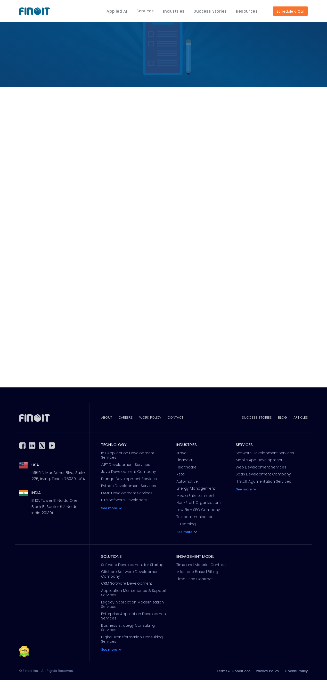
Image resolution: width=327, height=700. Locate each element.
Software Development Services (265, 473)
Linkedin (32, 465)
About (106, 438)
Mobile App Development (259, 480)
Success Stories (210, 11)
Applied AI (117, 11)
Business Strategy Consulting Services (128, 647)
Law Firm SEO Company (198, 530)
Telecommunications (196, 537)
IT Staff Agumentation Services (263, 501)
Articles (300, 438)
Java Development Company (128, 492)
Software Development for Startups (133, 585)
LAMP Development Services (126, 513)
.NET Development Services (125, 485)
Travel (181, 473)
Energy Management (195, 508)
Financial (184, 480)
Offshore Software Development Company (130, 594)
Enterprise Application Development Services (134, 636)
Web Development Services (261, 487)
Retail (181, 494)
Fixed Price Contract (194, 599)
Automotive (187, 501)
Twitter (42, 465)
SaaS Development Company (263, 494)
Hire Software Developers (124, 520)
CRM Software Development (126, 603)
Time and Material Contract (201, 585)
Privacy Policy (267, 691)
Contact (181, 438)
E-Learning (186, 544)
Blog (280, 438)
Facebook (22, 465)
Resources (247, 11)
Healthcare (186, 487)
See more (109, 528)
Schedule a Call (290, 11)
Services (145, 11)
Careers (127, 438)
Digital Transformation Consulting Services (132, 659)
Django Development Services (129, 499)
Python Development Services (128, 506)
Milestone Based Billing (197, 592)
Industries (173, 11)
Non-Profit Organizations (199, 523)
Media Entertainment (195, 516)
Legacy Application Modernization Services (132, 624)
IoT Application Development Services (127, 475)
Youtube (51, 465)
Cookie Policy (296, 691)
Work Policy (154, 438)
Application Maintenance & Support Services (134, 612)
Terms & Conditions (233, 691)
